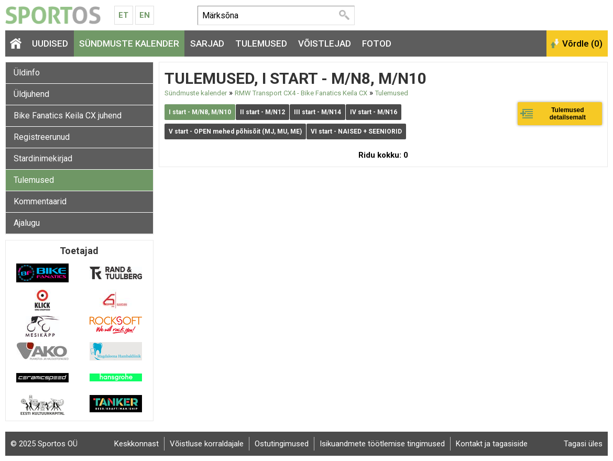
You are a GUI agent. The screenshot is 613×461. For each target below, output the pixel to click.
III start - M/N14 (317, 112)
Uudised (50, 43)
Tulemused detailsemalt (568, 113)
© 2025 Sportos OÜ (44, 443)
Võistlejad (324, 43)
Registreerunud (42, 137)
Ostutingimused (282, 443)
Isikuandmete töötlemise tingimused (382, 443)
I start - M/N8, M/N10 (200, 112)
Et (123, 15)
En (144, 15)
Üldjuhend (31, 94)
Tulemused (261, 43)
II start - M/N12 (262, 112)
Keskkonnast (136, 443)
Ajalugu (27, 223)
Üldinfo (27, 73)
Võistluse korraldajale (207, 443)
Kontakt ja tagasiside (492, 443)
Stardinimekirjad (43, 158)
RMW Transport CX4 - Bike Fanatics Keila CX (301, 93)
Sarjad (207, 43)
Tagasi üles (583, 443)
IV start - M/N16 (373, 112)
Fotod (376, 43)
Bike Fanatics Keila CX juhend (68, 115)
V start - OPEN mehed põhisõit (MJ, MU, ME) (235, 131)
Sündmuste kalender (129, 43)
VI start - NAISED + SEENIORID (356, 131)
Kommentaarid (40, 201)
